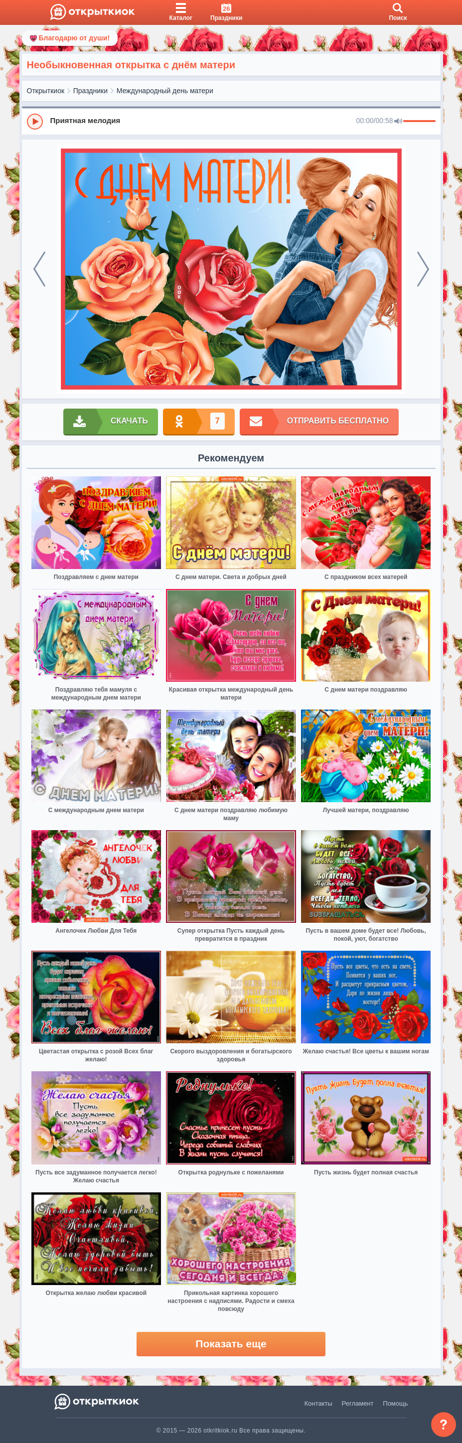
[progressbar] (419, 121)
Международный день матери (165, 91)
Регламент (358, 1403)
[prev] (39, 269)
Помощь (395, 1403)
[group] (231, 121)
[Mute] (398, 122)
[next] (423, 269)
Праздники (90, 91)
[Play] (35, 122)
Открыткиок (46, 91)
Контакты (318, 1403)
